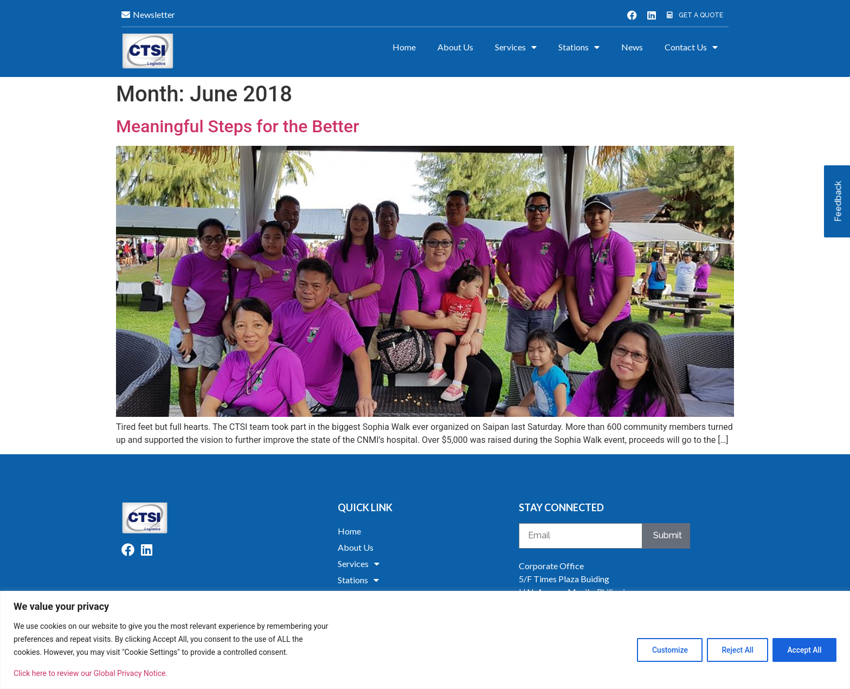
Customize (664, 649)
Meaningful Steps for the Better (237, 126)
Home (404, 47)
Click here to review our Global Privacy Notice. (91, 673)
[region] (425, 640)
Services (516, 47)
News (632, 47)
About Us (455, 47)
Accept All (803, 649)
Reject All (734, 649)
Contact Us (691, 47)
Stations (579, 47)
